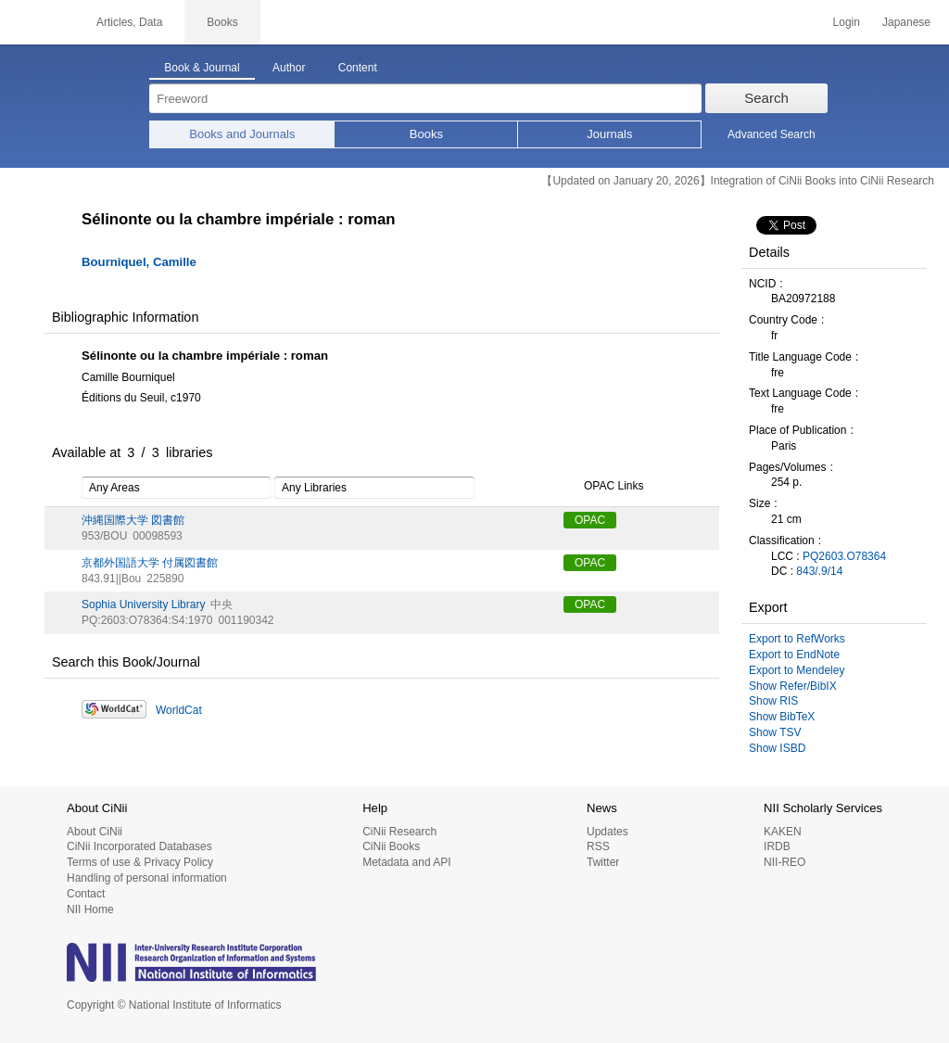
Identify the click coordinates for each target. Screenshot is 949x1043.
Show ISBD (777, 748)
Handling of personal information (147, 877)
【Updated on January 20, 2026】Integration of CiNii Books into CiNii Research (737, 180)
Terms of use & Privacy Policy (140, 862)
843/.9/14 (819, 571)
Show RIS (773, 700)
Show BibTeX (782, 716)
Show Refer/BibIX (793, 686)
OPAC (590, 520)
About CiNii (94, 831)
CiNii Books (391, 846)
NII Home (90, 909)
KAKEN (783, 831)
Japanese (906, 22)
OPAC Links (603, 486)
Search (766, 98)
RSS (598, 846)
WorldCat (179, 710)
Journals (609, 134)
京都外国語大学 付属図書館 (150, 562)
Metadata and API (406, 862)
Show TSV (775, 732)
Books (426, 134)
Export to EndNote (794, 654)
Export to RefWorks (797, 638)
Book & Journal (201, 67)
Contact (86, 893)
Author (288, 67)
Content (357, 67)
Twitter (603, 862)
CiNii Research (399, 831)
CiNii (37, 22)
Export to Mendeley (796, 670)
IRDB (777, 846)
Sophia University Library (143, 604)
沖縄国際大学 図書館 (133, 520)
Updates (607, 831)
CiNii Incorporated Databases (139, 846)
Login (846, 22)
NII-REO (784, 862)
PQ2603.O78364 (844, 556)
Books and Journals (242, 134)
